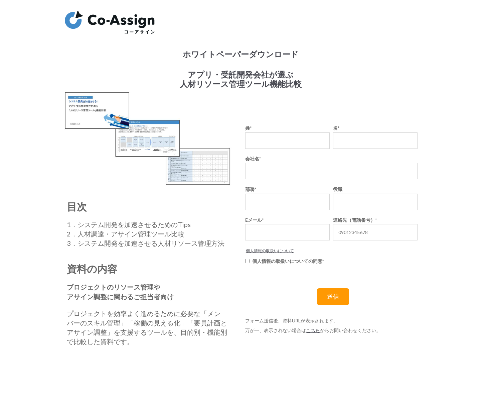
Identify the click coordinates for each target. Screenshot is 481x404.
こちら (313, 330)
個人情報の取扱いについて (270, 250)
